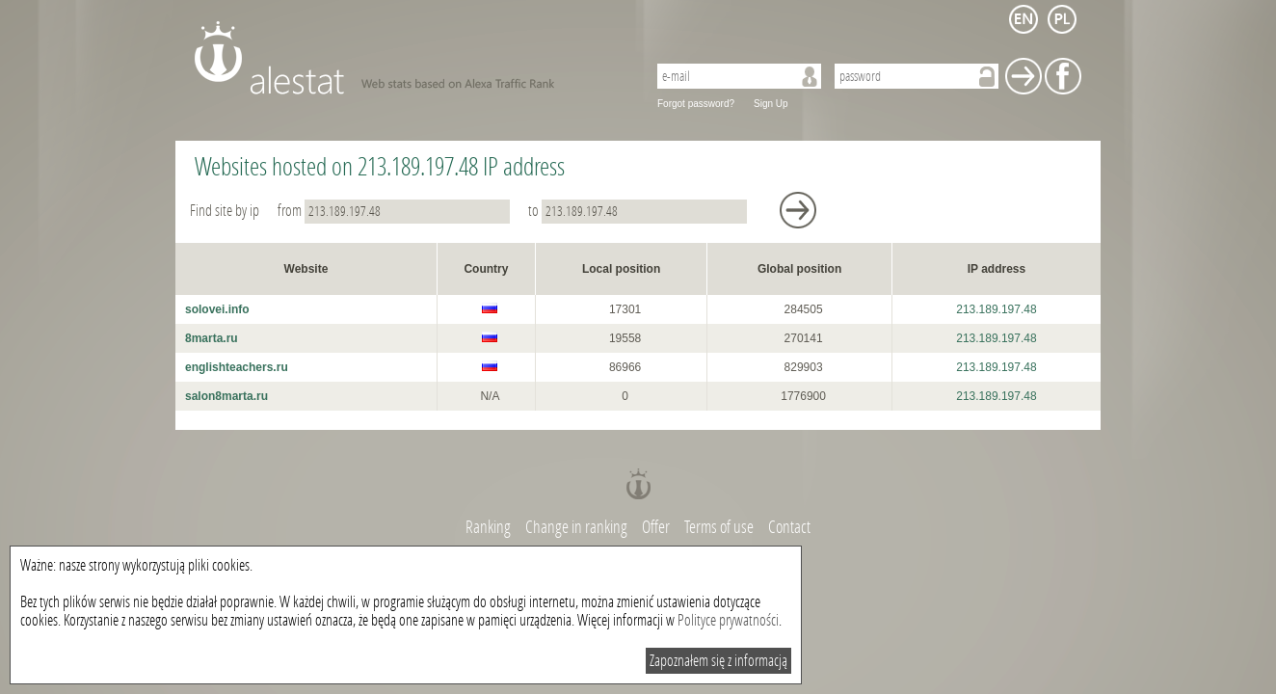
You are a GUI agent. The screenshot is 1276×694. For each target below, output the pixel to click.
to (639, 210)
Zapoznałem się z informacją (718, 661)
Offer (656, 527)
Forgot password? (695, 103)
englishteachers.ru (236, 367)
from (395, 210)
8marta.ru (211, 338)
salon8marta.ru (226, 396)
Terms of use (719, 527)
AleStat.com (409, 58)
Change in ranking (577, 527)
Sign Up (771, 103)
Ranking (489, 527)
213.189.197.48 (996, 309)
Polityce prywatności (728, 620)
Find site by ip (226, 210)
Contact (789, 527)
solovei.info (217, 309)
